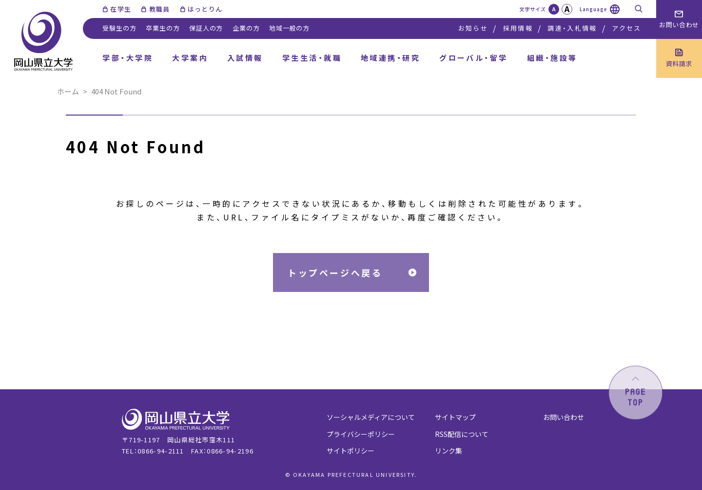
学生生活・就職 (312, 58)
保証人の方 (206, 28)
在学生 (120, 9)
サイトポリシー (350, 450)
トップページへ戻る (335, 272)
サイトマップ (455, 417)
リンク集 (448, 450)
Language (593, 9)
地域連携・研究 (390, 58)
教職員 (159, 9)
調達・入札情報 (572, 28)
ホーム (68, 91)
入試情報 (245, 58)
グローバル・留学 (473, 58)
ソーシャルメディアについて (371, 417)
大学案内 (190, 58)
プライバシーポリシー (361, 434)
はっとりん (205, 9)
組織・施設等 (552, 58)
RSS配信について (461, 434)
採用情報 (518, 28)
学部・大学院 (127, 58)
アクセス (626, 28)
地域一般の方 (289, 28)
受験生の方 (119, 28)
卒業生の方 (162, 28)
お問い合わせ (563, 417)
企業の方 (246, 28)
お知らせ (473, 28)
